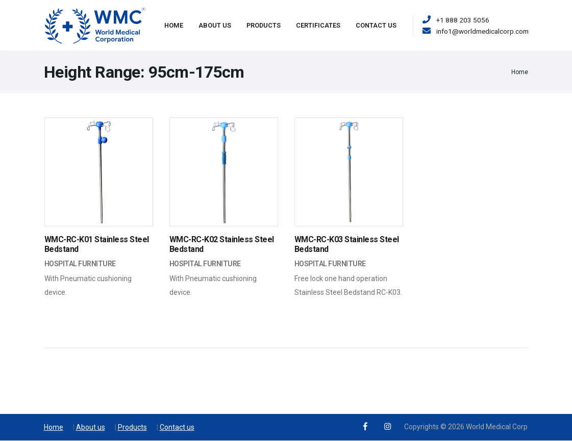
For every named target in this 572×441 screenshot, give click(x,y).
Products (263, 25)
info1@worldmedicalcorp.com (482, 31)
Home (173, 25)
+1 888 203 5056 (462, 20)
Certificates (318, 25)
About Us (214, 25)
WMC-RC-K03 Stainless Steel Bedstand (346, 244)
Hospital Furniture (80, 264)
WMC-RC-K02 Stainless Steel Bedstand (221, 244)
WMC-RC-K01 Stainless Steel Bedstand (96, 244)
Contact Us (376, 25)
